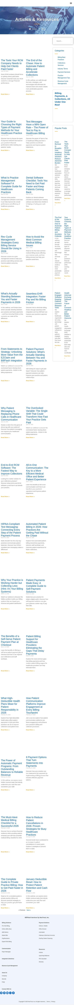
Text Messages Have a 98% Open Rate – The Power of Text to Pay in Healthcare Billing (37, 127)
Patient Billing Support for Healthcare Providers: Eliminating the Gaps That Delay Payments (35, 645)
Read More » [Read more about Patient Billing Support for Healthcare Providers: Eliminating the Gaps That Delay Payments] (30, 671)
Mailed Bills (5, 935)
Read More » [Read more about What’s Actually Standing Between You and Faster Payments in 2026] (5, 321)
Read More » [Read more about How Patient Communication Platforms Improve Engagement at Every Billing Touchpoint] (30, 730)
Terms (48, 1001)
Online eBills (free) (6, 929)
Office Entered (42, 929)
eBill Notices (5, 932)
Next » (29, 910)
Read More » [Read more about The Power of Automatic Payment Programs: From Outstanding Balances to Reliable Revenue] (5, 790)
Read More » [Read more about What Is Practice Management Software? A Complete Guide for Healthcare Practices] (5, 209)
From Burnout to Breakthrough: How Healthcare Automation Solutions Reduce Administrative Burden (60, 152)
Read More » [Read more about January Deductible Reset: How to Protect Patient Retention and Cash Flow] (30, 908)
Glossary (41, 961)
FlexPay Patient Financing (45, 938)
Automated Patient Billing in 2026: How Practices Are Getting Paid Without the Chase (37, 530)
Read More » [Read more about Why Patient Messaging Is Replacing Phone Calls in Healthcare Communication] (5, 437)
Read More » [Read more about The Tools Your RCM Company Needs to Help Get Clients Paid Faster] (5, 94)
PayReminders (6, 938)
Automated (42, 932)
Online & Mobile (43, 926)
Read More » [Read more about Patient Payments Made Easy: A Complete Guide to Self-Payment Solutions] (30, 609)
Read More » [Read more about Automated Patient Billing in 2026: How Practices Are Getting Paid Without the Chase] (30, 552)
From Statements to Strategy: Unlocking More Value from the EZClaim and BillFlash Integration (12, 355)
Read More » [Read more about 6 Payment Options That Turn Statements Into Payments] (30, 790)
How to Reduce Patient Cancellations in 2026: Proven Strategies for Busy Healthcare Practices (36, 826)
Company (4, 975)
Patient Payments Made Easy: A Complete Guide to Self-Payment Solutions (36, 586)
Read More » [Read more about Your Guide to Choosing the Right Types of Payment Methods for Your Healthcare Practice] (5, 150)
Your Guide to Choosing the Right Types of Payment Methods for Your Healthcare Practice (11, 127)
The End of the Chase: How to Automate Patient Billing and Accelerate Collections (59, 226)
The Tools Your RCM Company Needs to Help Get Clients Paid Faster (68, 152)
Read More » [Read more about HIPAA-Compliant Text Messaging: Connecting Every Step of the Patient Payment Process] (5, 552)
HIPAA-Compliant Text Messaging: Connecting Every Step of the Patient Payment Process (11, 530)
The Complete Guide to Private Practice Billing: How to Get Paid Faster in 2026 (12, 885)
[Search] (68, 41)
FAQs (3, 982)
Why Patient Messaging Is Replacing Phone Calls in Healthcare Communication (11, 414)
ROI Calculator (43, 958)
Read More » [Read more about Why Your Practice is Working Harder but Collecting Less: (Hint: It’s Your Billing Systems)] (5, 609)
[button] (71, 3)
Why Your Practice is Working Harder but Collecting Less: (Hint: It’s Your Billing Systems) (12, 586)
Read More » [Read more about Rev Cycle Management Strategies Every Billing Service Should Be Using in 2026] (5, 266)
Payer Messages (6, 951)
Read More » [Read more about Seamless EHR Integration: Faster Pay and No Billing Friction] (30, 321)
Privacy (53, 1001)
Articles (41, 952)
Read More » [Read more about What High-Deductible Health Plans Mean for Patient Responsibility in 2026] (5, 730)
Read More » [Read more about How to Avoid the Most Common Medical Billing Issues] (30, 266)
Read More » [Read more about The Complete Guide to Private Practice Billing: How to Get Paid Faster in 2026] (5, 908)
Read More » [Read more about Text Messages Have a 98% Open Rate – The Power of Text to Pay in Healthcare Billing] (30, 150)
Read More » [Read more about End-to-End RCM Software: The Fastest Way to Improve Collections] (5, 496)
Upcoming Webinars (44, 955)
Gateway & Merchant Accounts (47, 935)
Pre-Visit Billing (6, 926)
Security (4, 979)
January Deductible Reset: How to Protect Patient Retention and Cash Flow (36, 885)
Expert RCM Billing (7, 941)
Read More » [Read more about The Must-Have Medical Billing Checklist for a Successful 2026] (5, 852)
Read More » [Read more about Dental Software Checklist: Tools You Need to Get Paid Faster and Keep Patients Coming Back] (30, 209)
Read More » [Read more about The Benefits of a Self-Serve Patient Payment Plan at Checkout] (5, 671)
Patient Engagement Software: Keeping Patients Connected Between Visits (60, 300)
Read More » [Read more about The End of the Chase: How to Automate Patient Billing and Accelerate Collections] (30, 94)
